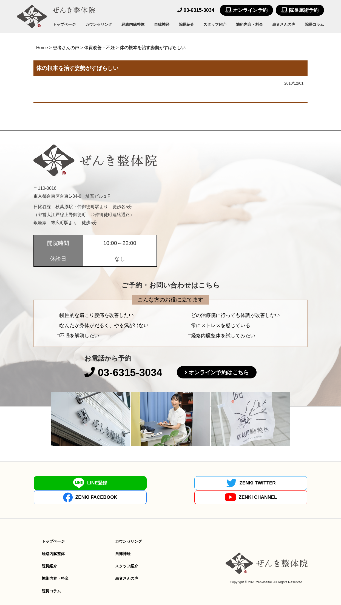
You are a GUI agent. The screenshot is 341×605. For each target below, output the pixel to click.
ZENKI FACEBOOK (205, 483)
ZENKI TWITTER (136, 483)
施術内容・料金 (249, 24)
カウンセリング (98, 24)
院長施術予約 (300, 10)
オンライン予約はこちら (222, 373)
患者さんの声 (283, 24)
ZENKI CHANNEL (274, 483)
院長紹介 (186, 24)
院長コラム (314, 24)
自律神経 (161, 24)
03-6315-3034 (195, 10)
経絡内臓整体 (132, 24)
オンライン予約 (246, 10)
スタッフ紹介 (214, 24)
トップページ (64, 24)
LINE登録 (66, 483)
